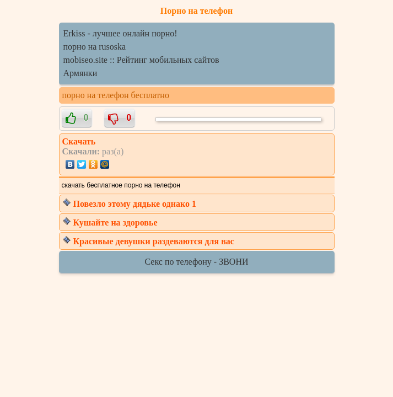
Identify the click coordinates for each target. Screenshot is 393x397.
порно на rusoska (94, 46)
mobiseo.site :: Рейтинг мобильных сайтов (141, 60)
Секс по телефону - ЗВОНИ (197, 261)
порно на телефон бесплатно (115, 95)
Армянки (80, 73)
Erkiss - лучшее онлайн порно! (120, 33)
